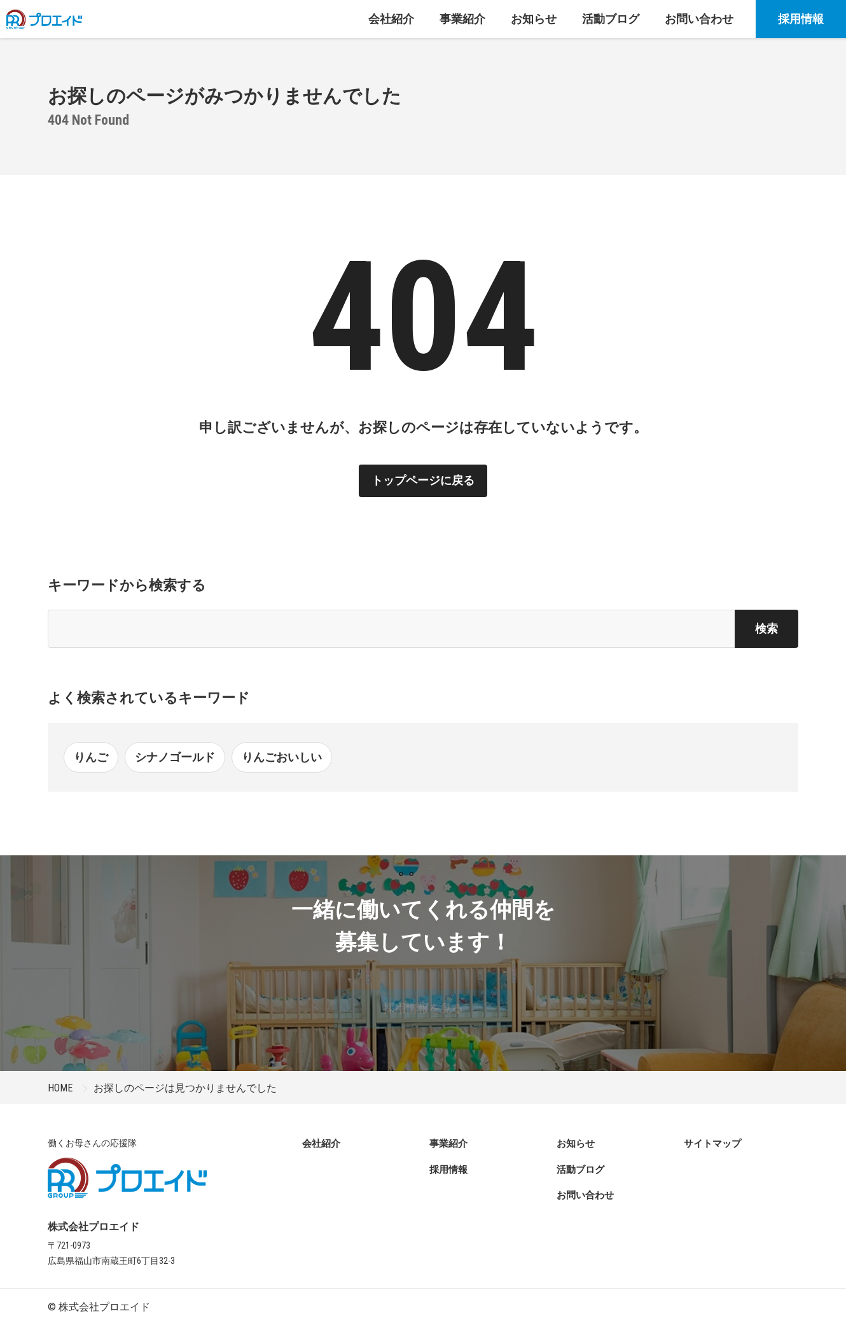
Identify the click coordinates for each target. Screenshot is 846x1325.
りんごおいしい (282, 757)
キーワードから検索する (127, 585)
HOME (60, 1088)
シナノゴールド (175, 757)
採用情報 (801, 18)
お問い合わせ (585, 1195)
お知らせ (576, 1143)
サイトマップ (712, 1143)
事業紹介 (448, 1143)
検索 (766, 628)
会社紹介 (321, 1143)
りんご (91, 757)
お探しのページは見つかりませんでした (185, 1088)
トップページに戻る (423, 480)
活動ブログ (580, 1169)
